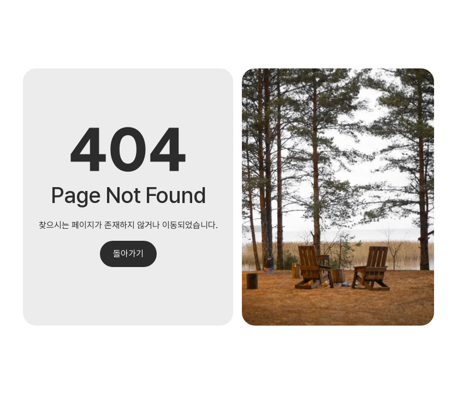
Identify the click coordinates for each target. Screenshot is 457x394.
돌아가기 (128, 253)
